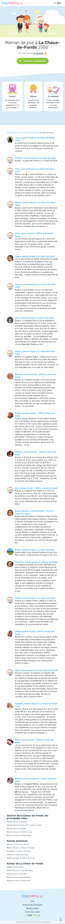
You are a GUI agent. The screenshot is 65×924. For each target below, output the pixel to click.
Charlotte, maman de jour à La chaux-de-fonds (36, 562)
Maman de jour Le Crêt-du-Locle (19, 832)
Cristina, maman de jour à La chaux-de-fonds (35, 158)
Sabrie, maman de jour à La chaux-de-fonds (35, 256)
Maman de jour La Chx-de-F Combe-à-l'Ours (24, 825)
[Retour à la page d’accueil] (12, 3)
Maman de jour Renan (15, 867)
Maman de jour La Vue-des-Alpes (20, 870)
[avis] (32, 915)
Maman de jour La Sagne (16, 828)
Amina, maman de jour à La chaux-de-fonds (35, 550)
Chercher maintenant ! (32, 61)
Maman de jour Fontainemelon (18, 877)
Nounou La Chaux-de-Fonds (18, 844)
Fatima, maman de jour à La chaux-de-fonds (35, 598)
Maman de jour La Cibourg (17, 822)
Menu (57, 3)
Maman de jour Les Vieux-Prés (19, 881)
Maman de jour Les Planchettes (19, 835)
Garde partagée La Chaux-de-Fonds (21, 858)
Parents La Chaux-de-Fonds (17, 855)
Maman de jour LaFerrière (17, 874)
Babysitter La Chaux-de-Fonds (18, 851)
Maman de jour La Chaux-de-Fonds (20, 848)
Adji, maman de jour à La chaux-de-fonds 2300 (36, 670)
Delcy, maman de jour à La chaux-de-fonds (34, 318)
